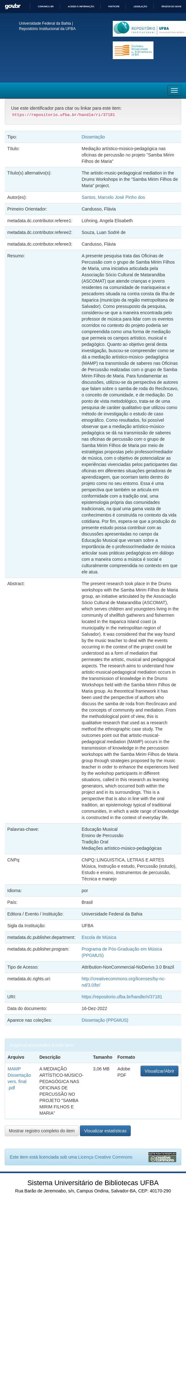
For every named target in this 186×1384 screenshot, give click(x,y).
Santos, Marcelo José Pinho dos (113, 197)
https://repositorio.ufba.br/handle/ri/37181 (121, 996)
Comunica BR (46, 6)
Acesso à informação (81, 6)
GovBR (13, 6)
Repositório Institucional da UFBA (47, 29)
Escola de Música (98, 937)
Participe (113, 6)
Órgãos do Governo (173, 6)
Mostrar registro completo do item (42, 1130)
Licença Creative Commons (105, 1157)
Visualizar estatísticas (105, 1130)
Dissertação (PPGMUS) (104, 1020)
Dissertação (93, 136)
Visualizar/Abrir (159, 1071)
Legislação (140, 6)
